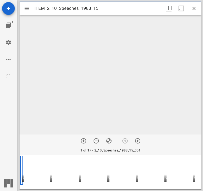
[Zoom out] (96, 140)
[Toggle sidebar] (27, 8)
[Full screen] (8, 76)
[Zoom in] (83, 140)
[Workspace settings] (8, 42)
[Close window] (194, 8)
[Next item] (137, 140)
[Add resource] (8, 8)
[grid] (110, 172)
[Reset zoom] (109, 140)
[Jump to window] (8, 25)
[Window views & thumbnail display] (168, 8)
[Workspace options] (8, 59)
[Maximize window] (181, 8)
